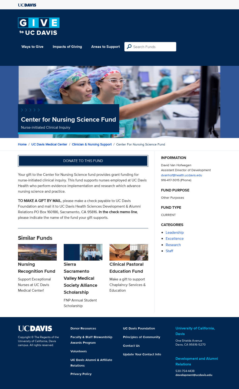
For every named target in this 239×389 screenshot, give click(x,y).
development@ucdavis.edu (194, 375)
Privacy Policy (80, 373)
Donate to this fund (83, 160)
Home (22, 144)
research (173, 245)
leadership (175, 232)
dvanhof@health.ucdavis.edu (181, 175)
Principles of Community (141, 337)
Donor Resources (83, 328)
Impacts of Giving (67, 46)
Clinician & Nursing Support (92, 144)
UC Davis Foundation (139, 328)
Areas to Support (105, 46)
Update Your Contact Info (142, 354)
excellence (175, 238)
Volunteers (78, 351)
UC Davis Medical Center (49, 144)
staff (169, 251)
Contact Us (131, 345)
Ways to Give (32, 46)
